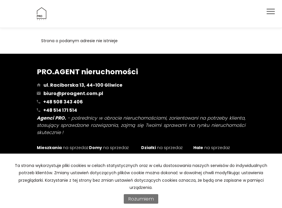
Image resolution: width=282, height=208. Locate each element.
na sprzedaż (62, 148)
